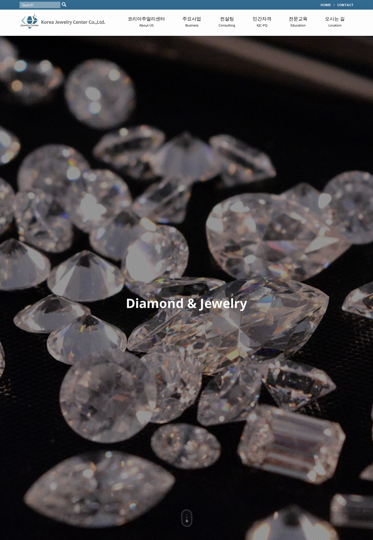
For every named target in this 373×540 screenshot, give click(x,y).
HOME (326, 5)
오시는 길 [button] (335, 21)
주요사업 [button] (191, 21)
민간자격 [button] (262, 21)
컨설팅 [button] (227, 21)
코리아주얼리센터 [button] (146, 21)
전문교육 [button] (298, 21)
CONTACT (345, 5)
